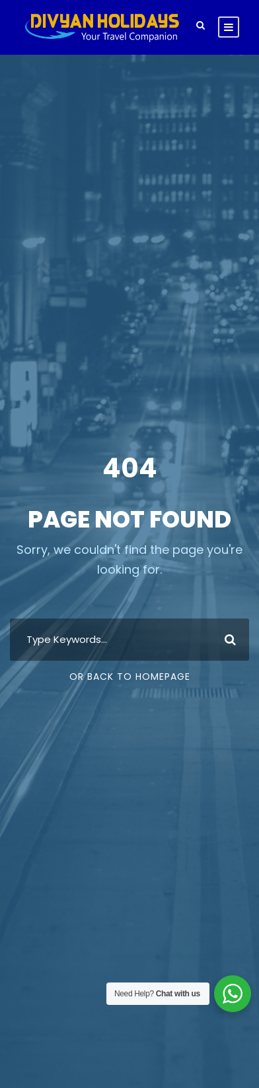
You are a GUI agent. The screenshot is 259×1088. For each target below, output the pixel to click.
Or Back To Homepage (129, 676)
